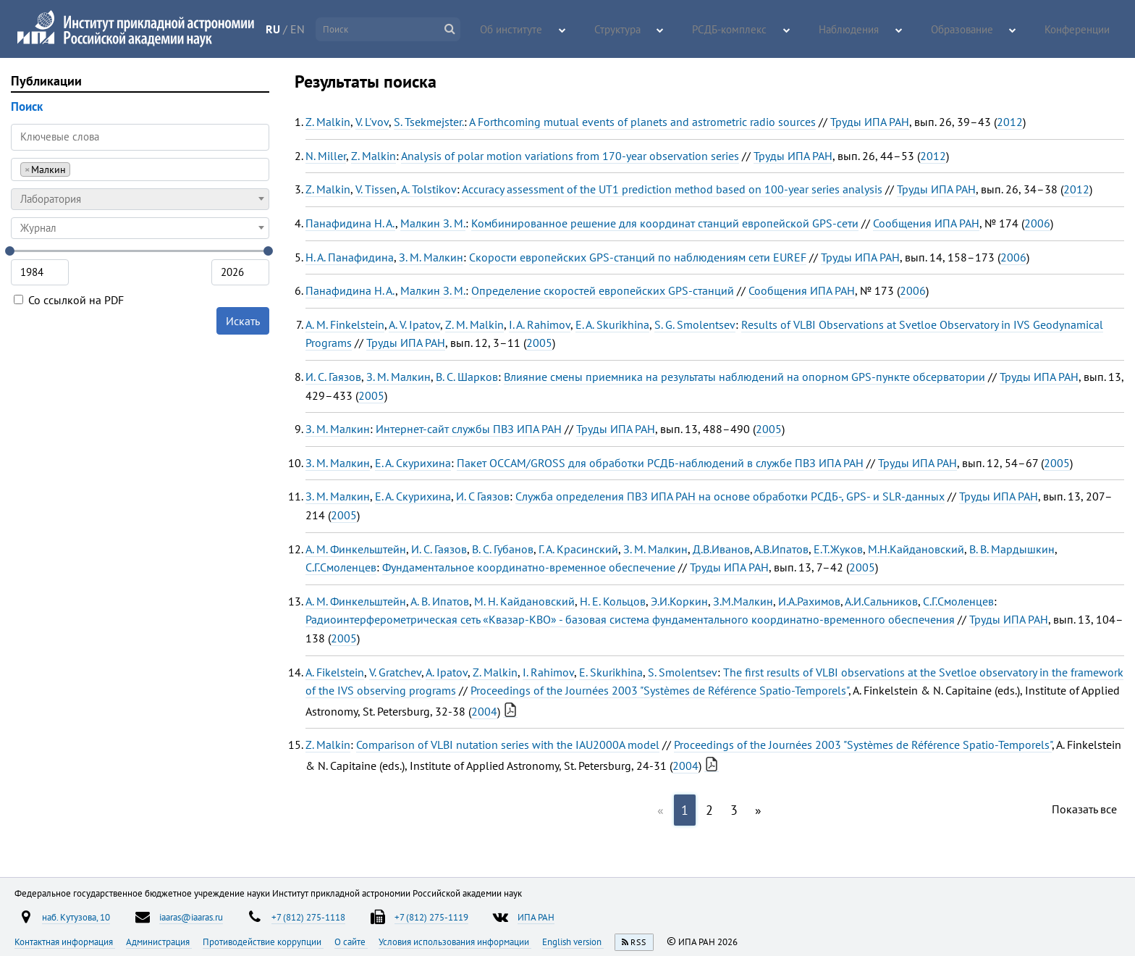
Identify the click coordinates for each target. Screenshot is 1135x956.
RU (310, 29)
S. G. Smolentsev (694, 324)
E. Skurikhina (611, 672)
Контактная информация (64, 941)
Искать (243, 321)
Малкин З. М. (432, 223)
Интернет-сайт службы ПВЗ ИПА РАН (469, 429)
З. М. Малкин (431, 257)
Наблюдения (877, 29)
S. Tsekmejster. (429, 121)
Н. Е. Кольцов (613, 601)
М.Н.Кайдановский (916, 549)
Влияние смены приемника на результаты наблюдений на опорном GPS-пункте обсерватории (744, 376)
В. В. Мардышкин (1012, 549)
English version (573, 941)
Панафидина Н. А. (350, 223)
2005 (539, 342)
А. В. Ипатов (439, 601)
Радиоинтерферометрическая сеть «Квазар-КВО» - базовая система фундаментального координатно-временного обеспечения (630, 619)
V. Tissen (376, 189)
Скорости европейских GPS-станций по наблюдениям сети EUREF (637, 257)
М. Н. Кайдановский (524, 601)
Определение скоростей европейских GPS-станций (602, 290)
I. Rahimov (548, 672)
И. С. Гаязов (333, 376)
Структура (674, 29)
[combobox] (140, 169)
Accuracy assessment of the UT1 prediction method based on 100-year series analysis (672, 189)
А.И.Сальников (881, 601)
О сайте (351, 941)
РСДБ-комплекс (773, 29)
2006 (1037, 223)
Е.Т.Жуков (838, 549)
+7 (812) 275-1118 (308, 916)
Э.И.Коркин (679, 601)
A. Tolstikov (429, 189)
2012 (1010, 121)
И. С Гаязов (483, 496)
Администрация (159, 941)
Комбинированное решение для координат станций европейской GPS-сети (664, 223)
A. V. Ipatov (414, 324)
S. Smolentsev (682, 672)
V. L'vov (372, 121)
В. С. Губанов (502, 549)
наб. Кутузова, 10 (76, 916)
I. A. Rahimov (539, 324)
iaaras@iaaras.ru (191, 916)
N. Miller (325, 155)
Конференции (1081, 29)
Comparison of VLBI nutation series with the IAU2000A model (507, 744)
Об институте (579, 29)
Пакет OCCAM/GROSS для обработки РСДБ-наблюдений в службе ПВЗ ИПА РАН (660, 463)
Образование (978, 29)
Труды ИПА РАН (869, 121)
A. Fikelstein (334, 672)
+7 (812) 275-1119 (431, 916)
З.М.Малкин (743, 601)
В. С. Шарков (467, 376)
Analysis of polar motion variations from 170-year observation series (570, 155)
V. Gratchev (395, 672)
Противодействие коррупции (263, 941)
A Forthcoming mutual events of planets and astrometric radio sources (642, 121)
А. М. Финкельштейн (355, 549)
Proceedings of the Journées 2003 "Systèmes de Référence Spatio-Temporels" (659, 690)
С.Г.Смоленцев (340, 567)
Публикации (46, 80)
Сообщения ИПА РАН (926, 223)
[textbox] (140, 199)
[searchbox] (78, 169)
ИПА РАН (536, 916)
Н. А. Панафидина (349, 257)
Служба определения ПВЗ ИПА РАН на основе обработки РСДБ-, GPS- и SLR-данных (730, 496)
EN (334, 29)
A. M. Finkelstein (344, 324)
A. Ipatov (447, 672)
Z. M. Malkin (474, 324)
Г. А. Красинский (578, 549)
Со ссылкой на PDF (69, 300)
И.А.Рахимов (809, 601)
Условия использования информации (455, 941)
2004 (484, 711)
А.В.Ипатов (781, 549)
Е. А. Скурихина (413, 463)
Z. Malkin (327, 121)
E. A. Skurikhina (612, 324)
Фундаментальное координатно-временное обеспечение (528, 567)
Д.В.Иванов (721, 549)
